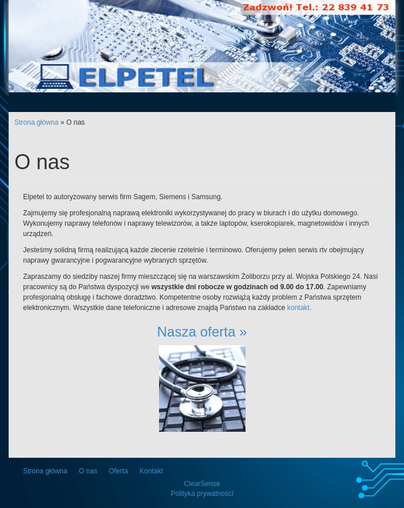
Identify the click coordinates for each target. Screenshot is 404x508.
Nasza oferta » (202, 331)
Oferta (118, 471)
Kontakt (151, 471)
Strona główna (36, 122)
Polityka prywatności (202, 494)
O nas (88, 471)
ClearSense (202, 484)
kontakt (298, 308)
